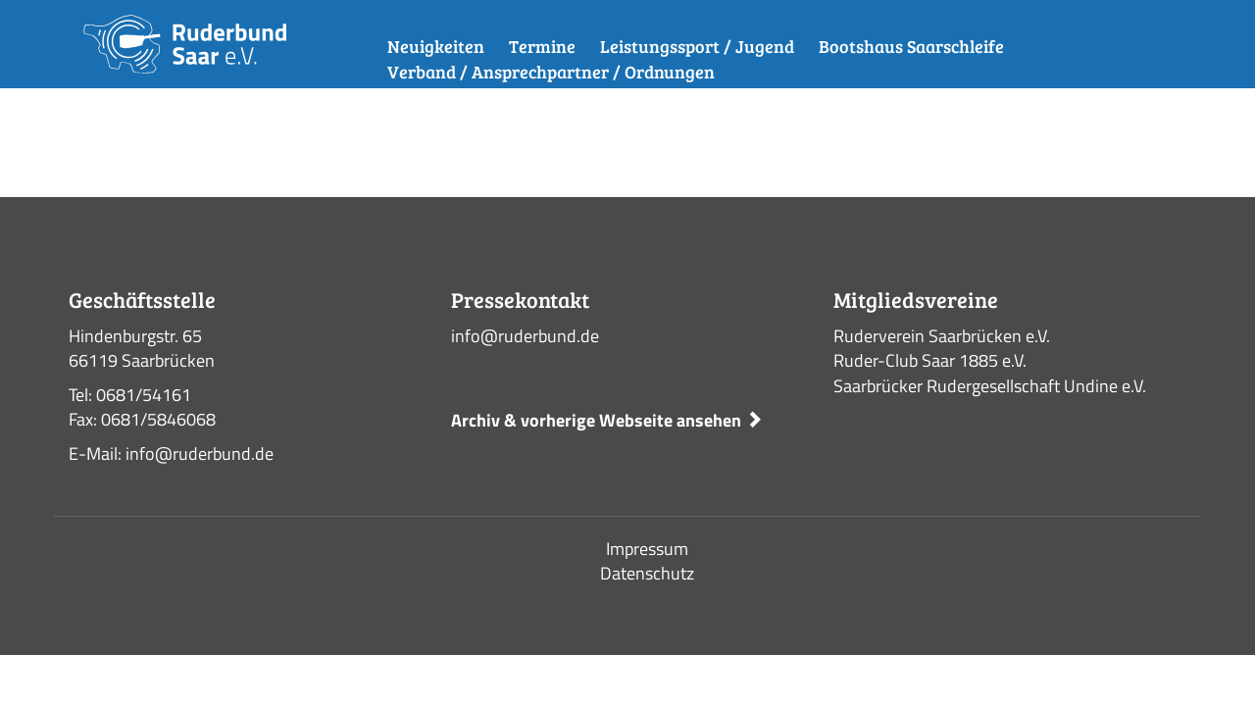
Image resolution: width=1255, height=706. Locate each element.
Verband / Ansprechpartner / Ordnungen (551, 71)
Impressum (647, 548)
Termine (542, 46)
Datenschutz (647, 573)
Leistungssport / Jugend (697, 46)
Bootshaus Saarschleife (911, 46)
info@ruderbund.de (525, 336)
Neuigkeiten (435, 46)
